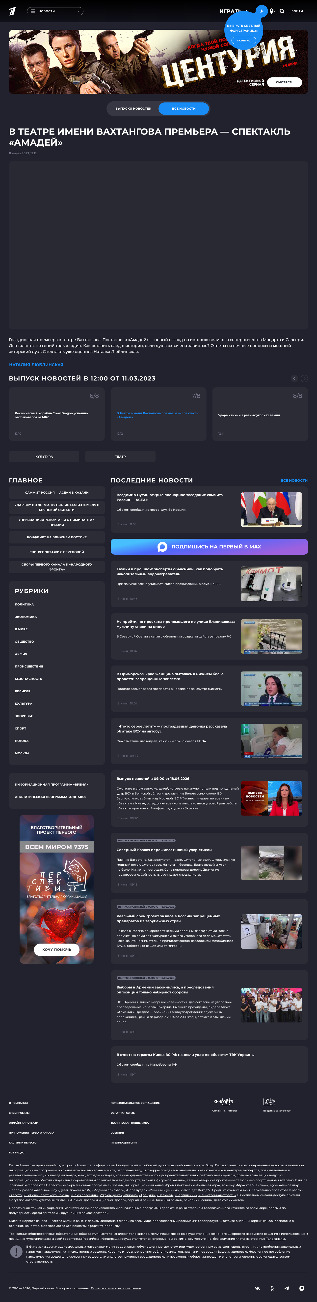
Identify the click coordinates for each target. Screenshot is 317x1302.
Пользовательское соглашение (135, 1103)
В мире (21, 629)
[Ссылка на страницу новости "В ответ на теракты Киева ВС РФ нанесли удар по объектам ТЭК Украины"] (209, 1064)
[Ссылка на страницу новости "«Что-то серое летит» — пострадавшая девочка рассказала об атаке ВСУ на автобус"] (209, 741)
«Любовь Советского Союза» (46, 1195)
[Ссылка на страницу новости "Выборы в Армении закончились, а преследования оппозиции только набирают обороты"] (209, 1005)
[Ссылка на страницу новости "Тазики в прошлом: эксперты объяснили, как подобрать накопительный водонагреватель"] (209, 584)
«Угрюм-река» (111, 1195)
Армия (21, 654)
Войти (297, 11)
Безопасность (28, 679)
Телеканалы (275, 1238)
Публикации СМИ (124, 1142)
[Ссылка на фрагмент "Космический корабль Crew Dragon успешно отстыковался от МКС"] (57, 414)
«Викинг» (130, 1195)
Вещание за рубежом (277, 1105)
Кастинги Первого (22, 1142)
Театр (120, 456)
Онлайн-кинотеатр (23, 1122)
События (117, 1132)
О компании (18, 1103)
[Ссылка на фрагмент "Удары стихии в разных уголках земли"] (260, 414)
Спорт (20, 728)
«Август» (15, 1195)
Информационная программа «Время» (51, 784)
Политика (24, 604)
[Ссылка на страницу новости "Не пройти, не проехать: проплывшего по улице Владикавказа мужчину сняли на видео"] (209, 636)
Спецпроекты (19, 1112)
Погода (22, 741)
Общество (24, 641)
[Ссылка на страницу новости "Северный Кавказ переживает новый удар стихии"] (209, 863)
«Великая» (165, 1195)
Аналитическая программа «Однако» (50, 797)
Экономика (26, 617)
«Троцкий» (147, 1195)
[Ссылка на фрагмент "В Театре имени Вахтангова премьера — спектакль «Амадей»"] (159, 414)
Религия (22, 691)
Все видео (16, 1152)
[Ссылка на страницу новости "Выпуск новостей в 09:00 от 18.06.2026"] (209, 798)
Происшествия (29, 666)
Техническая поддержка (130, 1122)
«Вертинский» (186, 1195)
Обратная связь (123, 1112)
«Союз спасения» (84, 1195)
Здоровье (24, 716)
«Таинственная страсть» (217, 1195)
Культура (44, 456)
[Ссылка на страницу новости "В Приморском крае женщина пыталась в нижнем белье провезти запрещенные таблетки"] (209, 688)
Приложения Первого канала (31, 1132)
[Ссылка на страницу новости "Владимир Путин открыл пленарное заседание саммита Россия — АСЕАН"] (209, 509)
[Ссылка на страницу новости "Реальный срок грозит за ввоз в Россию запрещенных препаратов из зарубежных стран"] (209, 931)
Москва (22, 753)
